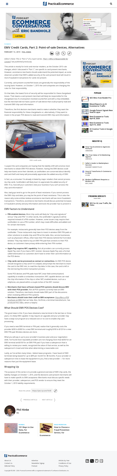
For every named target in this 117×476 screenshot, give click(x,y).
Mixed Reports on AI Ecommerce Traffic (94, 105)
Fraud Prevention (60, 425)
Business (22, 425)
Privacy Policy (63, 466)
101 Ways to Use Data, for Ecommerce (26, 430)
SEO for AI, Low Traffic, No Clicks (96, 204)
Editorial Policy (9, 466)
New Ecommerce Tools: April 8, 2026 (95, 117)
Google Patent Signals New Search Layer (97, 111)
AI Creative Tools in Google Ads (97, 130)
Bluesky (98, 461)
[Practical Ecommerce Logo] (58, 4)
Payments (7, 44)
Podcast (34, 466)
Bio (18, 413)
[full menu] (7, 4)
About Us (7, 460)
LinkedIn (88, 461)
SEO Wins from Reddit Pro (96, 99)
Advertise (35, 460)
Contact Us (8, 463)
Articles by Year (64, 460)
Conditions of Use (65, 463)
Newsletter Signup (38, 463)
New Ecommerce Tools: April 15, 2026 (95, 124)
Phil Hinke (26, 52)
